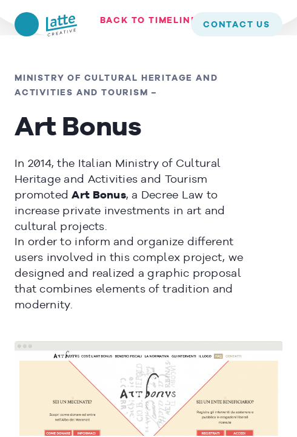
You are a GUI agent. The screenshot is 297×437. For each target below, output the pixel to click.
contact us (236, 25)
